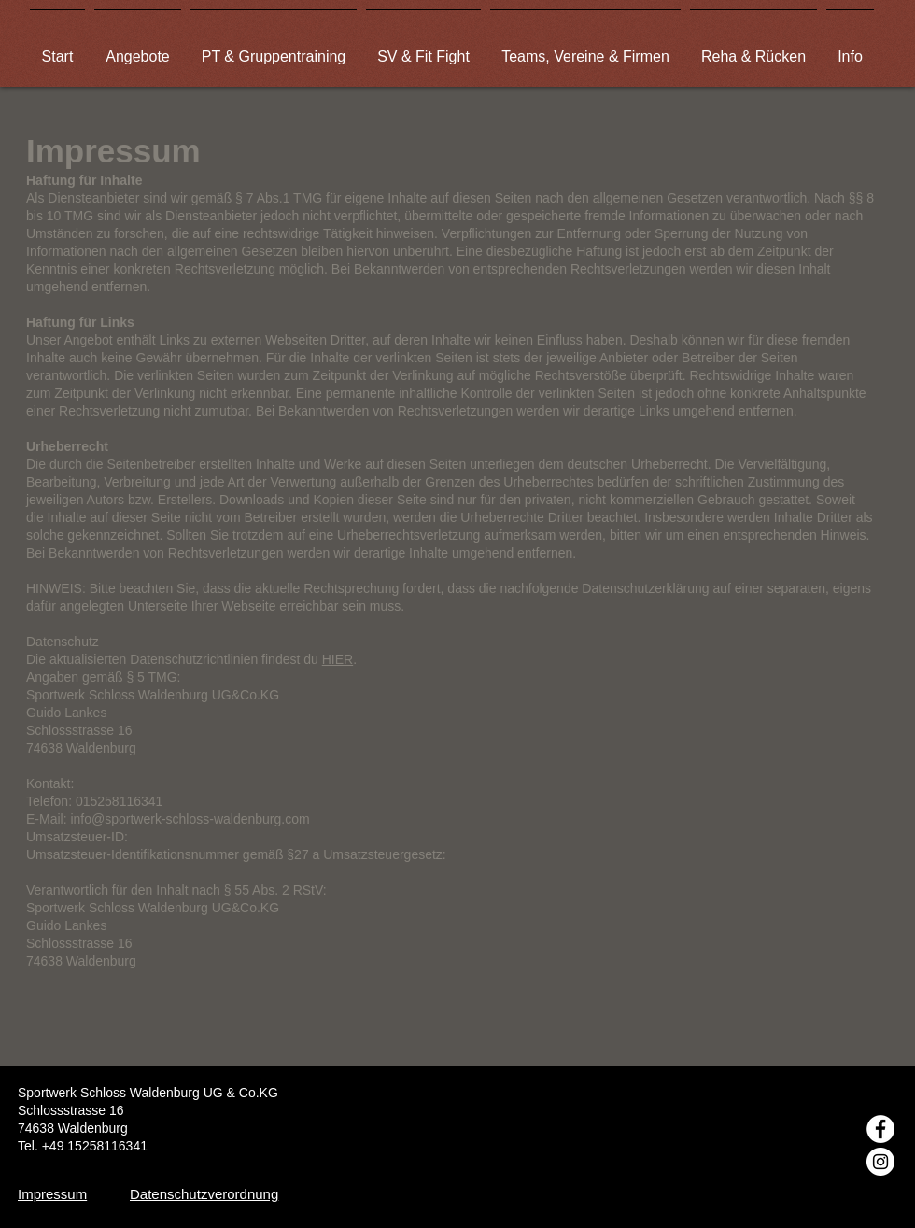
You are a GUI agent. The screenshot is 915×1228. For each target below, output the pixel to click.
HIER (337, 659)
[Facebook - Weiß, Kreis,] (880, 1129)
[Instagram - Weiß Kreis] (880, 1162)
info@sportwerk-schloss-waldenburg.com (189, 819)
